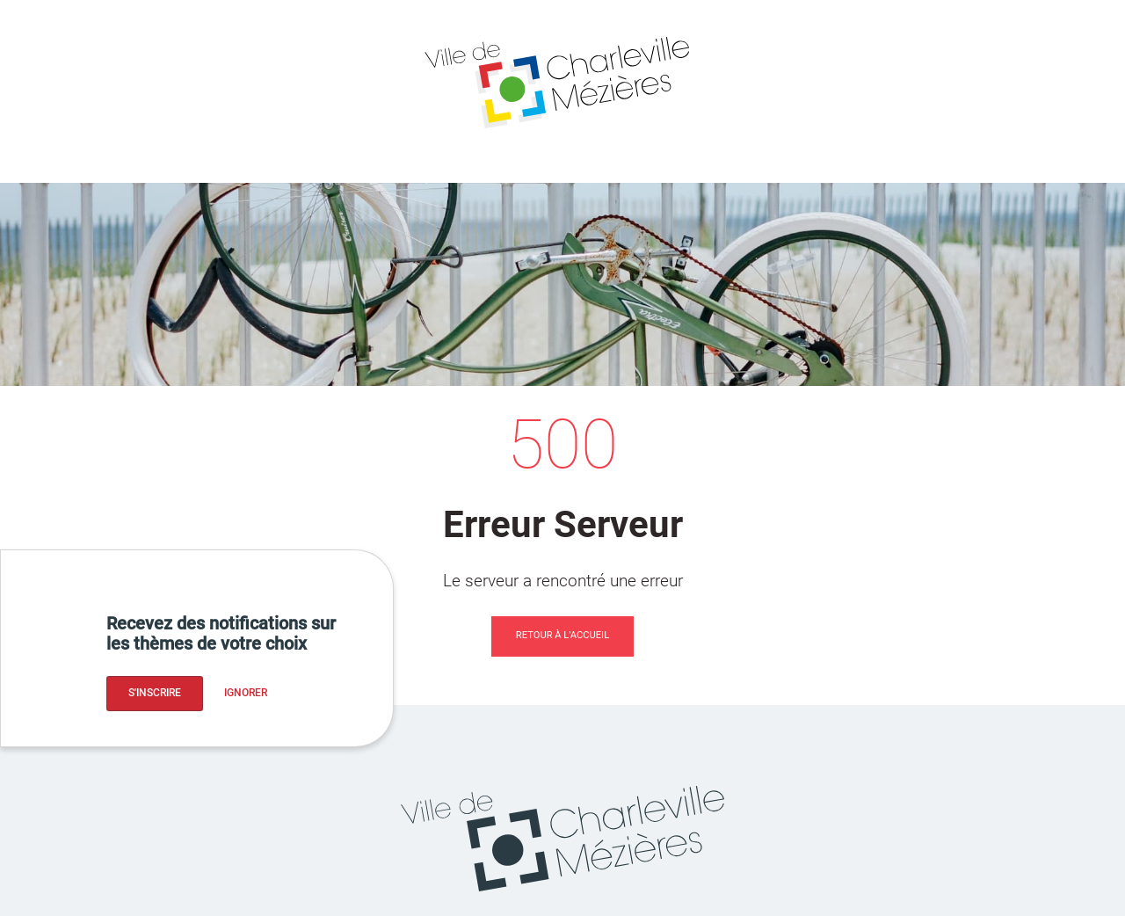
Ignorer (245, 693)
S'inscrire (154, 693)
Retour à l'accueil (562, 635)
